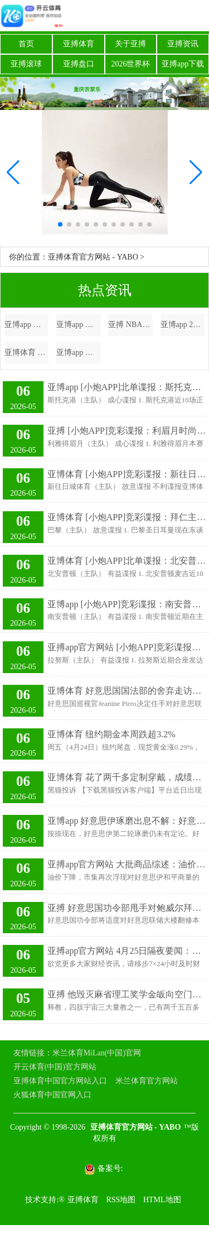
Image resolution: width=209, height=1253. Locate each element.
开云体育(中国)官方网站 (54, 1067)
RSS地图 (120, 1200)
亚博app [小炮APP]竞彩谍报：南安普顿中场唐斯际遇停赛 (126, 604)
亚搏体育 (78, 44)
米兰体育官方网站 (146, 1081)
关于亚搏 (130, 44)
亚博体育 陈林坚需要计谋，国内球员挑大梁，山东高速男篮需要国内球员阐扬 (26, 352)
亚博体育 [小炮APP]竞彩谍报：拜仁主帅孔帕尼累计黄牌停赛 (126, 517)
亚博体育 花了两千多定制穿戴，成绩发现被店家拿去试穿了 (126, 777)
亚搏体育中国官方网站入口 (60, 1081)
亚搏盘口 (78, 64)
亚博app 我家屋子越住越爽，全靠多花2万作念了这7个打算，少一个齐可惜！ (78, 324)
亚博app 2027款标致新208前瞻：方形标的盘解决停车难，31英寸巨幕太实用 (183, 324)
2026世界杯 (130, 64)
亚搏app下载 (183, 64)
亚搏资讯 (182, 44)
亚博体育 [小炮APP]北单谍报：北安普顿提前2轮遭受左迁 (126, 560)
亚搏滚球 (26, 64)
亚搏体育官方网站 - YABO (93, 257)
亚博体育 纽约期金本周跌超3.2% (111, 734)
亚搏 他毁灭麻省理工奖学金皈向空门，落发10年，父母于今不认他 (126, 994)
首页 (26, 44)
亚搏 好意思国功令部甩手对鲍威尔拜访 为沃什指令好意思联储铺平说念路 (126, 908)
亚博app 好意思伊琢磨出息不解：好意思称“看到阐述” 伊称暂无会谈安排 (126, 820)
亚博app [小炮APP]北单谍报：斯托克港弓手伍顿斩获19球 (126, 387)
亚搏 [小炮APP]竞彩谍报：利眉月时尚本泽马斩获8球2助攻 (126, 430)
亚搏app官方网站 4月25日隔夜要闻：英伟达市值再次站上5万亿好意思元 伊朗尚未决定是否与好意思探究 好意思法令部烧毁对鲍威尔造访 (126, 951)
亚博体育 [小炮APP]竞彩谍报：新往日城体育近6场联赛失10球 (126, 474)
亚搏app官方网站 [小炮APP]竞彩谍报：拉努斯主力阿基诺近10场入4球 (126, 647)
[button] (195, 172)
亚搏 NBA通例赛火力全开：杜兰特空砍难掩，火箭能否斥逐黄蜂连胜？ (130, 324)
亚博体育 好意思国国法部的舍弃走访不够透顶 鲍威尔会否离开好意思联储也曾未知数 (126, 690)
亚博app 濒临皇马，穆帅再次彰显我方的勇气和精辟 (78, 352)
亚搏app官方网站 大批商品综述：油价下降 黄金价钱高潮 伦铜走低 (126, 864)
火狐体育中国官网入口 (52, 1095)
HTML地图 (162, 1200)
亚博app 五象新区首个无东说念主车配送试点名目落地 (26, 324)
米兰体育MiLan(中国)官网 (96, 1053)
